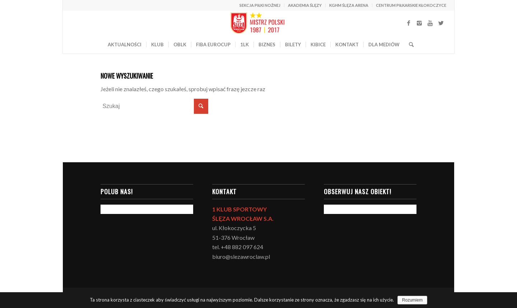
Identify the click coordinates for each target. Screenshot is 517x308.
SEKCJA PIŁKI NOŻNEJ (259, 5)
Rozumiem (412, 300)
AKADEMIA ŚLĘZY (305, 5)
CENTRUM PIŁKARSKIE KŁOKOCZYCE (411, 5)
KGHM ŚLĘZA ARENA (348, 5)
